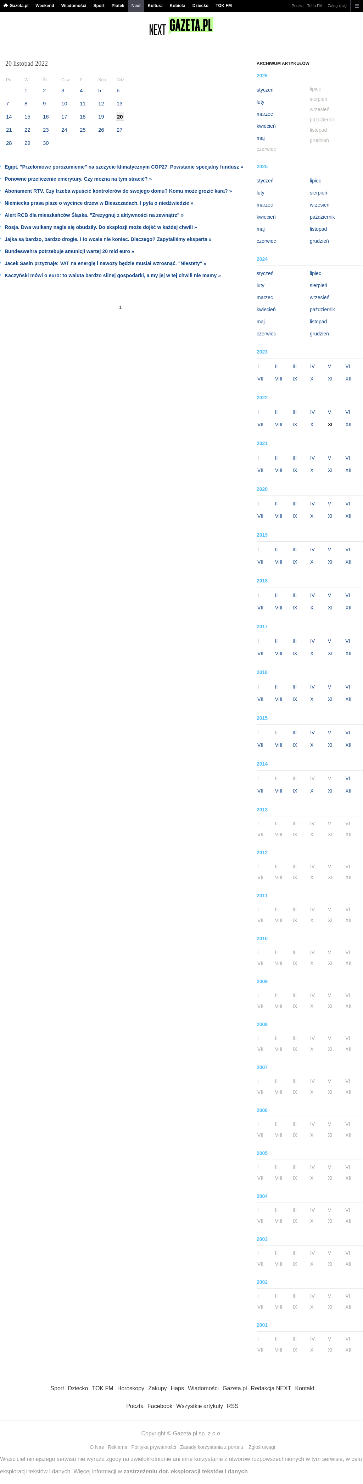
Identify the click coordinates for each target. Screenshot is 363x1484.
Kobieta (177, 5)
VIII (279, 379)
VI (347, 366)
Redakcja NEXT (271, 1388)
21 (9, 130)
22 (27, 130)
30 (46, 143)
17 (64, 117)
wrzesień (319, 205)
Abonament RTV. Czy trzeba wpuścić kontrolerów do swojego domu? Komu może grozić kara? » (118, 191)
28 (9, 143)
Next (136, 5)
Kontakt (304, 1388)
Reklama (117, 1447)
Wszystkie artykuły (199, 1406)
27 (120, 130)
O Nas (97, 1447)
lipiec (315, 181)
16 (46, 117)
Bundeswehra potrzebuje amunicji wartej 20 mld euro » (69, 251)
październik (322, 217)
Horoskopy (130, 1388)
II (276, 366)
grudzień (319, 241)
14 (9, 117)
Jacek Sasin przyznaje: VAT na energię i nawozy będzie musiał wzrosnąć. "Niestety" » (105, 263)
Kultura (155, 5)
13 (120, 103)
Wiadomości (73, 5)
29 (27, 143)
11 (83, 103)
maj (261, 138)
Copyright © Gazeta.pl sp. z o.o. (181, 1433)
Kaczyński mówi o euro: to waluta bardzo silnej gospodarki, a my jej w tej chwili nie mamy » (113, 275)
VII (260, 379)
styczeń (265, 90)
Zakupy (157, 1388)
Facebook (159, 1406)
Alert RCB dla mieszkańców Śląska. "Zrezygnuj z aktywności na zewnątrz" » (94, 215)
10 (64, 103)
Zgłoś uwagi (261, 1447)
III (294, 366)
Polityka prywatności (153, 1447)
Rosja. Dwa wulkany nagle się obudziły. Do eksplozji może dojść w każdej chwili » (101, 227)
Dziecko (200, 5)
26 (101, 130)
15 (27, 117)
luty (260, 102)
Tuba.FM (315, 6)
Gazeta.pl (19, 5)
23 (46, 130)
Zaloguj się (337, 6)
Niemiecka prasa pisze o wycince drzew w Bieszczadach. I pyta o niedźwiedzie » (99, 203)
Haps (177, 1388)
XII (348, 379)
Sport (98, 5)
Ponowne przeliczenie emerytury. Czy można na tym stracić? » (78, 179)
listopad (318, 229)
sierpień (318, 193)
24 (64, 130)
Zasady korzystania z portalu (211, 1447)
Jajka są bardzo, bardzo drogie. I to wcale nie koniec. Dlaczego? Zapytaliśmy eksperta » (108, 239)
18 (83, 117)
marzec (265, 114)
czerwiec (266, 241)
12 (101, 103)
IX (294, 379)
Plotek (118, 5)
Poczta (298, 6)
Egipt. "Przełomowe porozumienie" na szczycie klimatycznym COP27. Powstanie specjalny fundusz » (124, 167)
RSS (233, 1406)
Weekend (44, 5)
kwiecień (266, 126)
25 (83, 130)
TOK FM (224, 5)
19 (101, 117)
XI (330, 379)
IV (312, 366)
